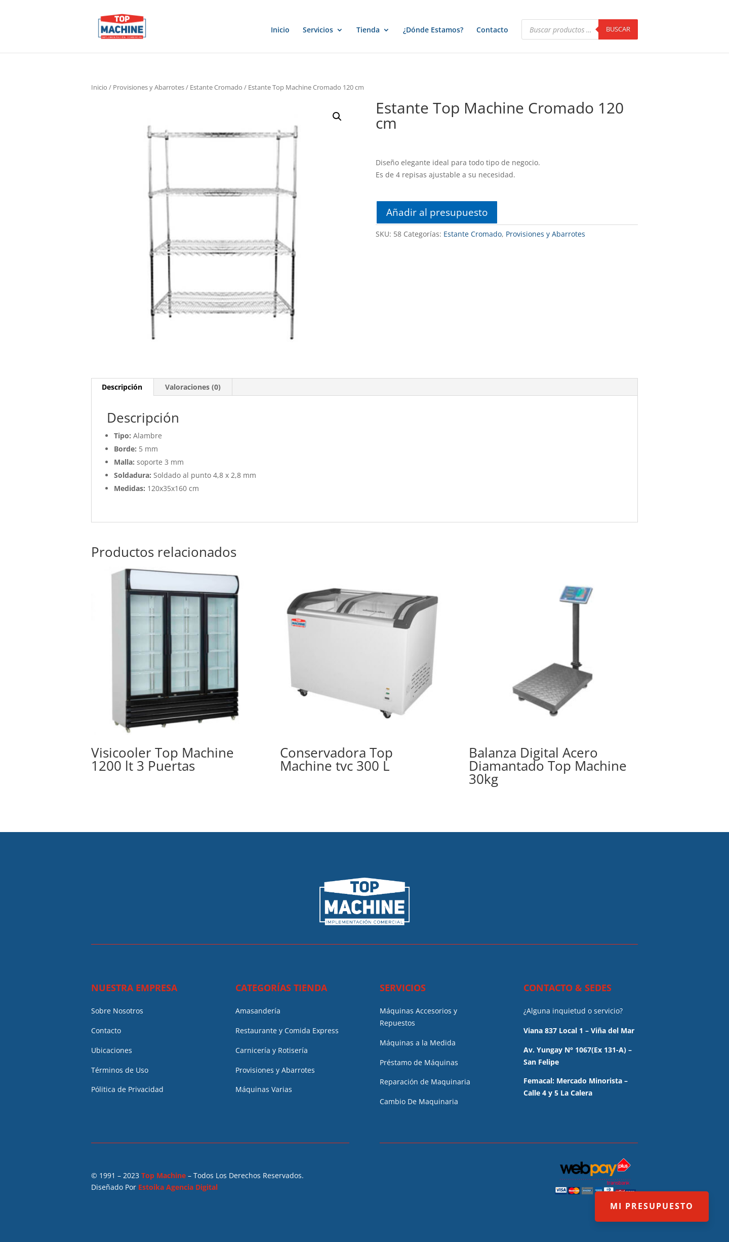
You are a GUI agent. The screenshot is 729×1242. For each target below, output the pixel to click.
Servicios (318, 30)
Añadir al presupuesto (437, 212)
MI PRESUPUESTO (652, 1206)
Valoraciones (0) (193, 387)
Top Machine (163, 1175)
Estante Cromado (216, 87)
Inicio (280, 30)
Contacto (492, 30)
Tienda (368, 30)
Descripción (122, 387)
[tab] (122, 387)
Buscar (618, 28)
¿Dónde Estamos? (433, 30)
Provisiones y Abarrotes (148, 87)
